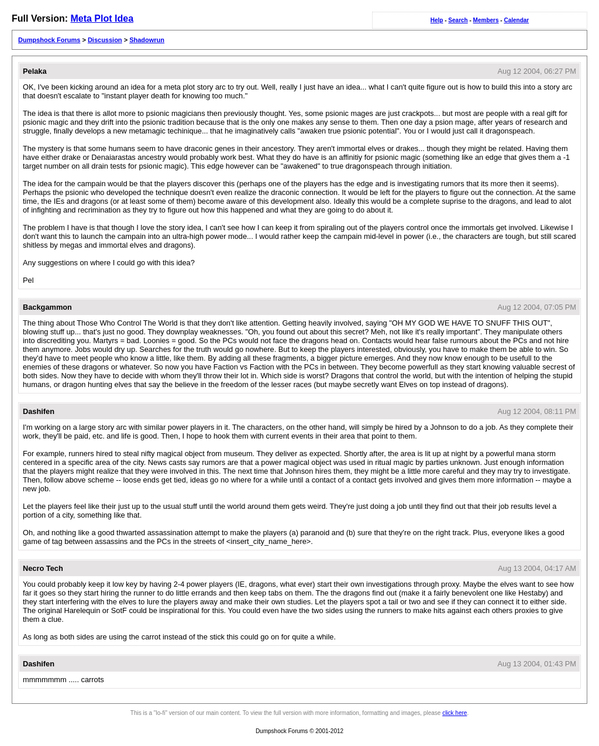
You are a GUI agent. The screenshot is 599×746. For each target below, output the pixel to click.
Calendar (516, 20)
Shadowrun (146, 39)
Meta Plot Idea (101, 18)
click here (454, 713)
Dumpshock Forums (49, 39)
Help (437, 20)
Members (486, 20)
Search (457, 20)
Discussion (105, 39)
